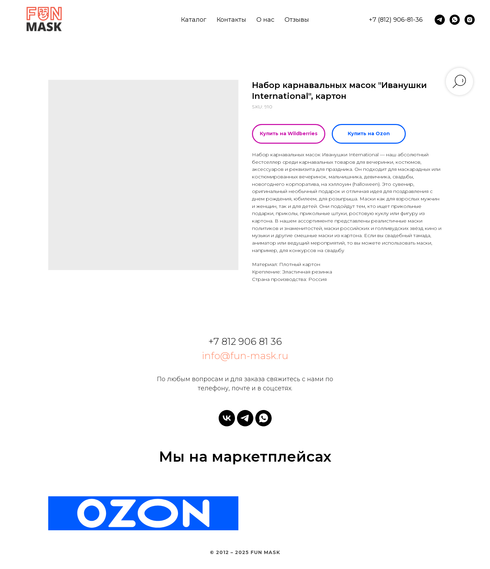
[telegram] (440, 20)
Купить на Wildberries (288, 133)
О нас (265, 19)
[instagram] (470, 20)
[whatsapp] (455, 20)
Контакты (231, 19)
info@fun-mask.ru (245, 355)
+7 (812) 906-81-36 (396, 19)
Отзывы (297, 19)
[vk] (227, 418)
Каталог (193, 19)
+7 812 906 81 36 (245, 341)
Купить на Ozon (369, 133)
